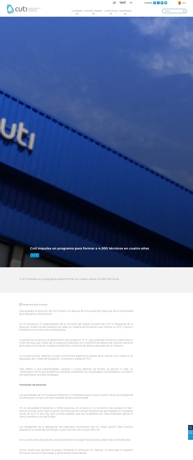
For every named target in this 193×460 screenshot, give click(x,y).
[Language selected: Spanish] (182, 3)
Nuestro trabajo (93, 11)
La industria (110, 11)
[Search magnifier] (184, 11)
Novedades (125, 11)
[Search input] (173, 11)
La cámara (77, 11)
